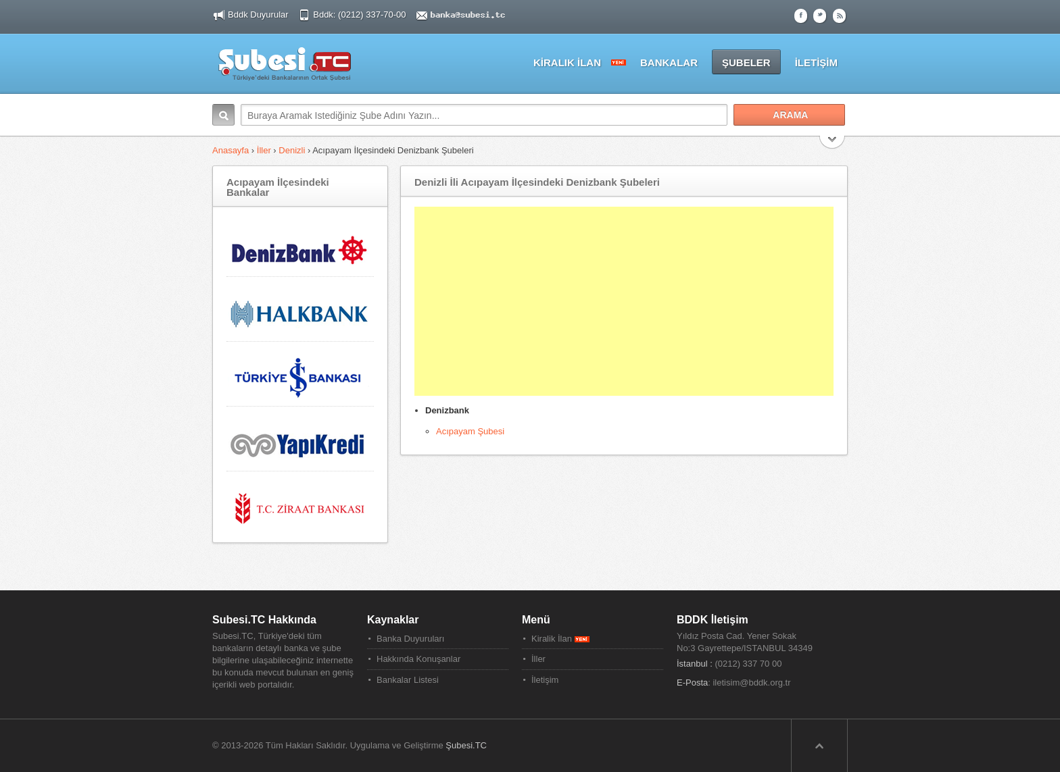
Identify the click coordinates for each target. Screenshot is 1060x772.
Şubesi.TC (466, 745)
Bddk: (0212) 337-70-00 (360, 14)
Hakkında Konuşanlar (418, 659)
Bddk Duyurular (258, 14)
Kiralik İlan (560, 639)
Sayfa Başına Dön (819, 745)
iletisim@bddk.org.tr (751, 682)
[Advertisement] (624, 301)
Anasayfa (231, 150)
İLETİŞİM (816, 62)
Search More (832, 143)
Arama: (223, 115)
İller (264, 150)
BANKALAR (669, 62)
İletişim (544, 680)
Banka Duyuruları (410, 639)
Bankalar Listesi (408, 680)
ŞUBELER (746, 62)
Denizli (292, 150)
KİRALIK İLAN (567, 62)
